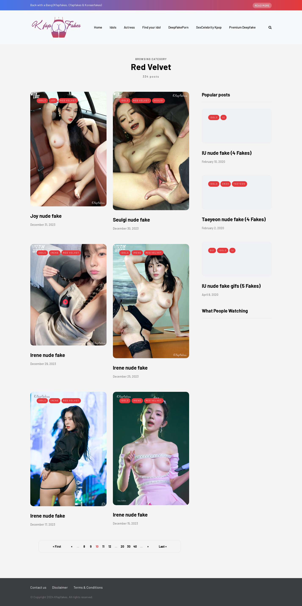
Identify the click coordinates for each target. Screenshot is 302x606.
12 (109, 546)
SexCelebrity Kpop (209, 27)
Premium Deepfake (242, 27)
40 (135, 546)
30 (128, 546)
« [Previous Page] (71, 546)
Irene (55, 252)
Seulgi (158, 100)
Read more (262, 5)
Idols (113, 27)
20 (122, 546)
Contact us (38, 587)
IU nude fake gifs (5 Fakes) (231, 286)
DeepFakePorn (178, 27)
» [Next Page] (148, 546)
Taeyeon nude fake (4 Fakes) (234, 219)
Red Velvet (68, 100)
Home (98, 27)
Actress (129, 27)
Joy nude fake (46, 216)
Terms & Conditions (88, 587)
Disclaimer (60, 587)
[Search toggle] (268, 27)
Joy (53, 100)
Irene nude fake (47, 355)
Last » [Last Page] (163, 546)
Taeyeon (239, 183)
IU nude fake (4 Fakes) (226, 153)
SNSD (225, 183)
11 (103, 546)
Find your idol (151, 27)
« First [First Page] (57, 546)
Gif (212, 250)
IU (223, 117)
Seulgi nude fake (131, 220)
